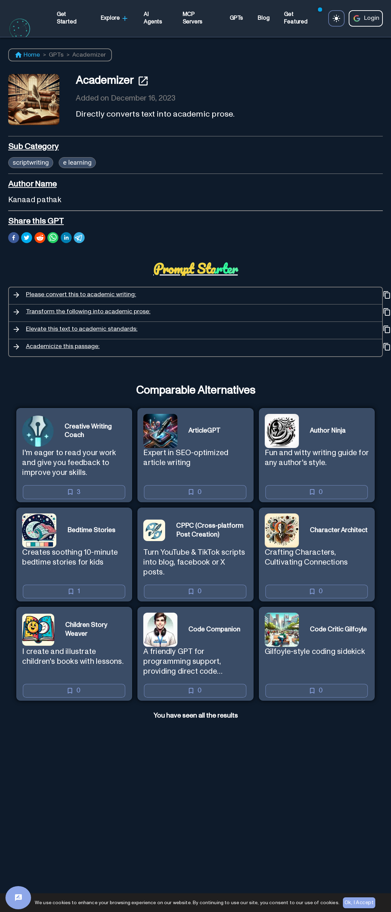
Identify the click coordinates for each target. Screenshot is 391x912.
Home (27, 55)
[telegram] (79, 238)
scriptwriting (31, 162)
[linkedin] (66, 238)
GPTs (56, 55)
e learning (77, 162)
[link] (71, 18)
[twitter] (26, 238)
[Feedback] (18, 897)
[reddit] (39, 238)
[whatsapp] (52, 238)
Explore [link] (115, 18)
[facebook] (13, 238)
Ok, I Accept (359, 902)
